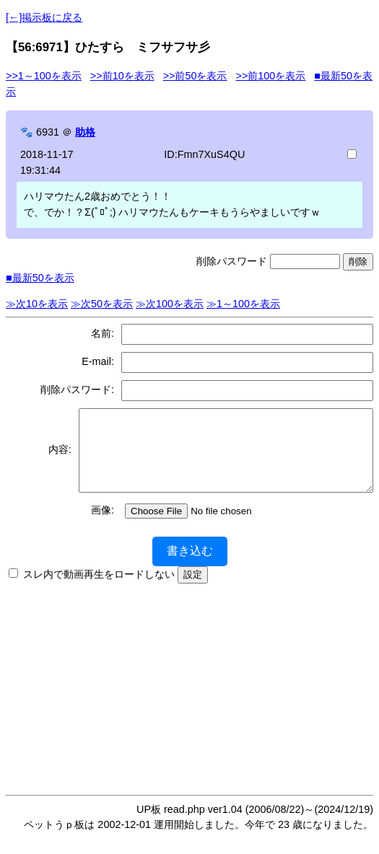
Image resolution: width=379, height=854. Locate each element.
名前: (102, 333)
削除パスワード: (77, 389)
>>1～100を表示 (44, 76)
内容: (54, 457)
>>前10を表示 (122, 76)
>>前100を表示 (270, 76)
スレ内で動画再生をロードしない (99, 589)
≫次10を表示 (37, 303)
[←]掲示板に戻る (44, 17)
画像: (102, 525)
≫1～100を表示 (243, 303)
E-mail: (98, 361)
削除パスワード (231, 261)
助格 (85, 132)
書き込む (190, 566)
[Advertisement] (192, 700)
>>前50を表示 (195, 76)
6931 (47, 132)
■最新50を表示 (40, 277)
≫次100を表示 (170, 303)
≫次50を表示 (102, 303)
